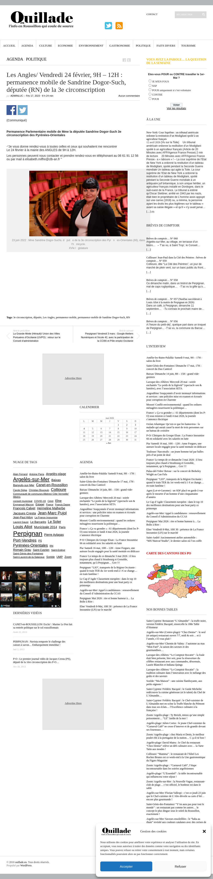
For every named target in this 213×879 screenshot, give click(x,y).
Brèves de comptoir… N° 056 (162, 321)
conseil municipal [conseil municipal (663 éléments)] (22, 501)
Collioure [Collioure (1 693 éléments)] (58, 489)
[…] (148, 211)
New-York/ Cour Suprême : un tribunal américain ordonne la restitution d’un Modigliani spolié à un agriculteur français (172, 136)
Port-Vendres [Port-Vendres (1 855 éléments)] (24, 540)
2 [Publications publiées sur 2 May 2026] (126, 425)
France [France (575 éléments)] (49, 504)
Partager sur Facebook (11, 110)
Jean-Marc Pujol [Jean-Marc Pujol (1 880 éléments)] (52, 513)
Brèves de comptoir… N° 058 (162, 280)
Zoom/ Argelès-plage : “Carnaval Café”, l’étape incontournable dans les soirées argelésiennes (171, 767)
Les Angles (49, 317)
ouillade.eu (21, 862)
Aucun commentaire (129, 95)
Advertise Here (73, 378)
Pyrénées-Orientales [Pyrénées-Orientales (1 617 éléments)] (30, 545)
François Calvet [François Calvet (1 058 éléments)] (24, 508)
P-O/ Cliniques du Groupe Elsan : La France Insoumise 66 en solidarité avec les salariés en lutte (175, 437)
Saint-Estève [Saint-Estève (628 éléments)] (58, 550)
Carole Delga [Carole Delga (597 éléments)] (20, 490)
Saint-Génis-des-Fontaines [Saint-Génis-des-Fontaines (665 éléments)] (28, 553)
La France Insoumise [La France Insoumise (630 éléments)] (46, 517)
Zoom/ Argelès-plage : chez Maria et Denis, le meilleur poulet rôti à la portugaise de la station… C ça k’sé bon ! (176, 736)
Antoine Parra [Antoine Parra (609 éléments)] (36, 474)
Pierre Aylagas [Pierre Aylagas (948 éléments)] (54, 534)
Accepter (126, 866)
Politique (143, 45)
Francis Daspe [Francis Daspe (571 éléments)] (62, 504)
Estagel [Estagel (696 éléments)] (40, 504)
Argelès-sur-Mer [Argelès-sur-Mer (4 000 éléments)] (31, 479)
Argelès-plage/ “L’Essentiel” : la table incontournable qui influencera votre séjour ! (174, 775)
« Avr (108, 443)
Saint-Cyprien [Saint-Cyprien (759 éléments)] (41, 550)
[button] (204, 831)
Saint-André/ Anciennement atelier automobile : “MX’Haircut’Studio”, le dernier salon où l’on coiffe (174, 539)
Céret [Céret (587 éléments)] (50, 501)
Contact (152, 14)
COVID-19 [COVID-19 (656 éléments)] (40, 501)
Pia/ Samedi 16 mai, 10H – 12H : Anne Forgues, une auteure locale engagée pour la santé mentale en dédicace (176, 445)
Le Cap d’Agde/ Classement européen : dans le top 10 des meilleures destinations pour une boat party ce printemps (174, 505)
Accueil (9, 45)
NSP (154, 85)
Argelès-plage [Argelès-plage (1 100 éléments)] (56, 474)
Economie (65, 45)
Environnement (91, 45)
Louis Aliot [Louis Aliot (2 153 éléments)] (22, 526)
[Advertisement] (73, 271)
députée (37, 317)
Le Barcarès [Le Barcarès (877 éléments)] (38, 522)
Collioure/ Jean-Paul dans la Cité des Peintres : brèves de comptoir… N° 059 (176, 259)
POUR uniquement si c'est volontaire (171, 90)
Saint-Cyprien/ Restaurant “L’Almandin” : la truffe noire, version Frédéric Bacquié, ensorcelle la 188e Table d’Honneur (176, 624)
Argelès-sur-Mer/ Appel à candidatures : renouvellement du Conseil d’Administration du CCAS (175, 515)
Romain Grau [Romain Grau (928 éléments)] (22, 550)
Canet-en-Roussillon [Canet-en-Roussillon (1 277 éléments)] (52, 485)
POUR (155, 99)
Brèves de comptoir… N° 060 (162, 238)
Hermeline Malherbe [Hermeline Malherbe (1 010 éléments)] (51, 508)
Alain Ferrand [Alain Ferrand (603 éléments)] (20, 474)
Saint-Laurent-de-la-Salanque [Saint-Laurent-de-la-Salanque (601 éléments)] (29, 557)
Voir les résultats (176, 108)
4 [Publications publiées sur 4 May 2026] (84, 428)
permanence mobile (66, 317)
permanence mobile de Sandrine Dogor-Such (101, 317)
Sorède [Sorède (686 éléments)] (50, 557)
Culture (45, 45)
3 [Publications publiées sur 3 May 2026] (135, 425)
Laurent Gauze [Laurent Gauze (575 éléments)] (21, 522)
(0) (152, 211)
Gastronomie (119, 45)
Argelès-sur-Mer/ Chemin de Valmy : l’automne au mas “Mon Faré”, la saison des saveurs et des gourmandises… (175, 647)
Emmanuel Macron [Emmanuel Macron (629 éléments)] (23, 504)
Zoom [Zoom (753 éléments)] (67, 557)
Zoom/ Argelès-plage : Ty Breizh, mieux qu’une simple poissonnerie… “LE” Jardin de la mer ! (175, 717)
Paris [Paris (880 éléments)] (62, 527)
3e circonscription (22, 317)
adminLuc (16, 95)
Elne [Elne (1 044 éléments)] (58, 501)
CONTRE (157, 94)
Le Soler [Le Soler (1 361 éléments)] (54, 522)
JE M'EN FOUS (160, 81)
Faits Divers (166, 45)
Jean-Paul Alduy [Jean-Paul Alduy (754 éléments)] (23, 517)
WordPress (26, 865)
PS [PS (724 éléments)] (40, 540)
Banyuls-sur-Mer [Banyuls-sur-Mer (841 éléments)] (23, 485)
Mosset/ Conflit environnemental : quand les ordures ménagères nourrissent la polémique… (174, 406)
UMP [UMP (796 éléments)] (60, 557)
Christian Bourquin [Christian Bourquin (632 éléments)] (39, 490)
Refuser (180, 866)
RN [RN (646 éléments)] (51, 546)
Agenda (27, 45)
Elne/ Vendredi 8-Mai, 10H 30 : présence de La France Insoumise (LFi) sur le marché (175, 531)
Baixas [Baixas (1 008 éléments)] (56, 480)
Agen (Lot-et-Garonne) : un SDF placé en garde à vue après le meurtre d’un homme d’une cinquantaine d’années (174, 494)
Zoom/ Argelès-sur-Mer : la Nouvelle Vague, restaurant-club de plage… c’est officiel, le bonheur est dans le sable (175, 785)
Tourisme (188, 45)
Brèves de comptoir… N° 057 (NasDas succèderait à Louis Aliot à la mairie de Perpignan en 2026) (174, 301)
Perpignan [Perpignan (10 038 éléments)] (27, 533)
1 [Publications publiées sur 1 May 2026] (118, 425)
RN (128, 317)
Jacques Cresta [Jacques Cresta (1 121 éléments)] (24, 513)
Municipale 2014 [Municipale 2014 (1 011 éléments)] (45, 527)
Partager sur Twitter (23, 110)
